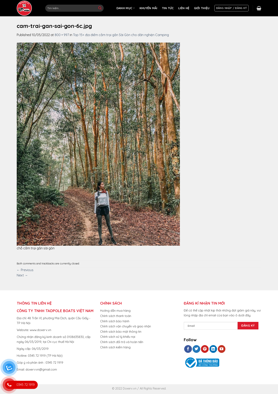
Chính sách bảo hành (114, 321)
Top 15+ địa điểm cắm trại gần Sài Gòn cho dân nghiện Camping (121, 35)
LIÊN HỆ (183, 8)
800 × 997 (62, 35)
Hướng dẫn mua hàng (115, 311)
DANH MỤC (125, 8)
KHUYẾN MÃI (148, 8)
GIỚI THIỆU (202, 8)
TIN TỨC (168, 8)
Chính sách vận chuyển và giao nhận (125, 326)
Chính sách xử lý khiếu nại (117, 337)
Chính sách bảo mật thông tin (120, 331)
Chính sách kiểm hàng (115, 347)
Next (22, 275)
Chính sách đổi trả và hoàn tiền (121, 342)
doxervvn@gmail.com (41, 369)
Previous (25, 270)
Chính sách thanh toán (115, 316)
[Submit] (99, 8)
